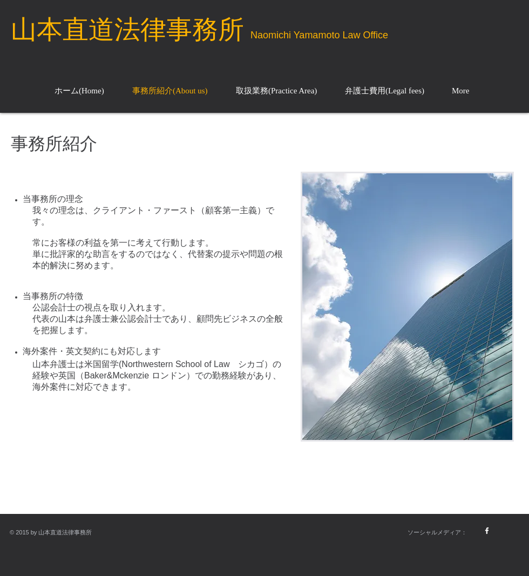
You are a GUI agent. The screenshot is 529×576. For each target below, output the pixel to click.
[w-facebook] (487, 530)
